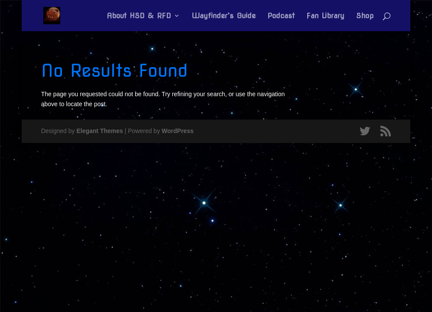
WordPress (178, 130)
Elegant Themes (99, 130)
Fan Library (325, 16)
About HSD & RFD (139, 16)
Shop (365, 16)
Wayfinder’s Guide (224, 16)
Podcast (281, 16)
